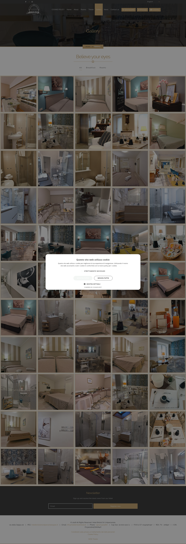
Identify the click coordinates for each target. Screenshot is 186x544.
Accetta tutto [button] (83, 278)
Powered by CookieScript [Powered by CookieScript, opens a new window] (93, 287)
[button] (93, 284)
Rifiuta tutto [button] (103, 278)
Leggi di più (122, 266)
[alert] (93, 272)
